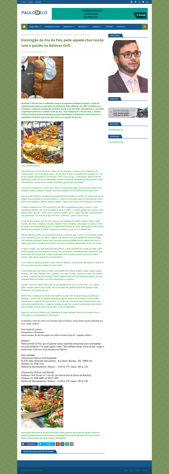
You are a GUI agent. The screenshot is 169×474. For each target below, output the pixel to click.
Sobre (30, 2)
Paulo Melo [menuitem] (34, 27)
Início (131, 470)
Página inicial (26, 35)
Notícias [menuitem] (121, 27)
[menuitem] (24, 27)
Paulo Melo (39, 470)
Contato (38, 2)
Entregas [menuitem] (83, 27)
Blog (125, 470)
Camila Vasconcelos (31, 52)
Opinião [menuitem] (109, 27)
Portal (23, 2)
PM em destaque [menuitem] (52, 27)
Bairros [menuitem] (96, 27)
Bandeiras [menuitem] (68, 27)
